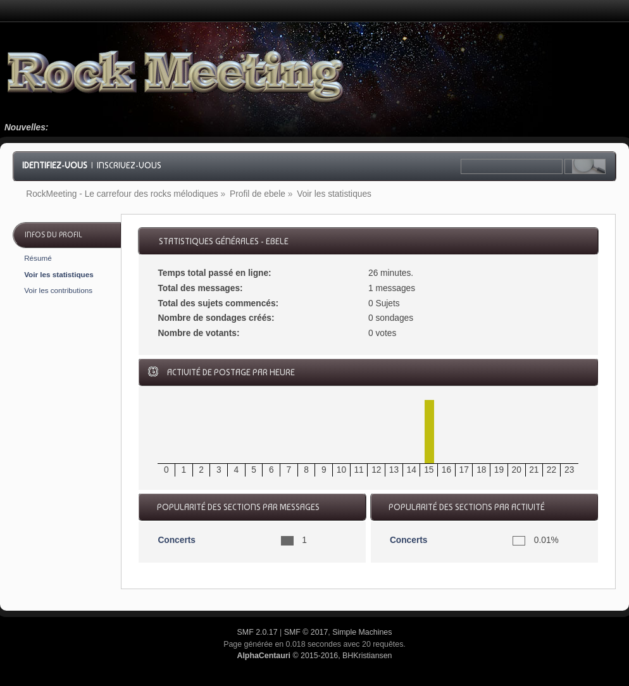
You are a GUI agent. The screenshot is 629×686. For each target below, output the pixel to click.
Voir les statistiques (59, 274)
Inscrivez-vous (129, 165)
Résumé (38, 258)
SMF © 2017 (306, 632)
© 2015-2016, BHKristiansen (314, 655)
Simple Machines (362, 632)
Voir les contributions (58, 290)
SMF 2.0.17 (257, 632)
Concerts (177, 540)
